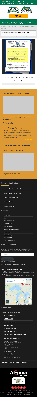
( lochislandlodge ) (12, 189)
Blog (5, 218)
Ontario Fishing (8, 223)
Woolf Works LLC (26, 394)
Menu (18, 16)
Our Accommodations (9, 220)
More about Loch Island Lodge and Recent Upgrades (18, 116)
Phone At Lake (6, 3)
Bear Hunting (7, 232)
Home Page (7, 215)
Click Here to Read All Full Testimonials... (17, 145)
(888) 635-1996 (10, 1)
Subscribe (7, 259)
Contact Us (15, 390)
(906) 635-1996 (20, 1)
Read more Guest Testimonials (11, 173)
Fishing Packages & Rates (25, 390)
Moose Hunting (8, 235)
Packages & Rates (8, 226)
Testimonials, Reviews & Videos (12, 229)
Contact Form (29, 3)
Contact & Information (9, 240)
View (14, 118)
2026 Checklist (12, 27)
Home (4, 27)
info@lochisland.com (17, 3)
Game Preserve (8, 237)
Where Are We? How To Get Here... (12, 269)
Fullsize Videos (7, 119)
